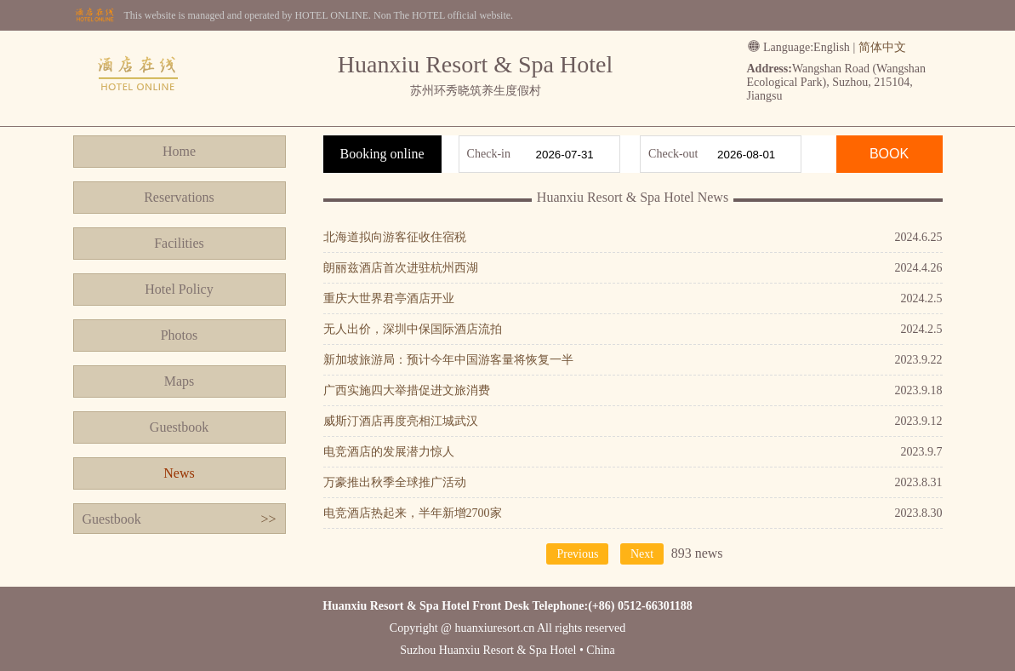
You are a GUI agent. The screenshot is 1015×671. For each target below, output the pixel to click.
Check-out (673, 153)
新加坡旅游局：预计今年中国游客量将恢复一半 (448, 359)
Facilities (179, 243)
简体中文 (882, 47)
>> (268, 519)
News (178, 473)
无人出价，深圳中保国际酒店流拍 (412, 329)
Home (179, 151)
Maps (179, 381)
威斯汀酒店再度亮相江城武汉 (400, 421)
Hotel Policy (179, 289)
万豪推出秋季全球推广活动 (394, 482)
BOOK (889, 153)
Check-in (488, 153)
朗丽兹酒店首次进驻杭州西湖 (400, 267)
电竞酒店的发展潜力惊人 (388, 451)
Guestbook (179, 427)
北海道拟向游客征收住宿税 (394, 237)
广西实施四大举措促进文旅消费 (406, 390)
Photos (179, 335)
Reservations (179, 197)
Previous (577, 554)
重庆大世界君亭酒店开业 (388, 298)
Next (641, 554)
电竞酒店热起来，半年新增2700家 (412, 513)
